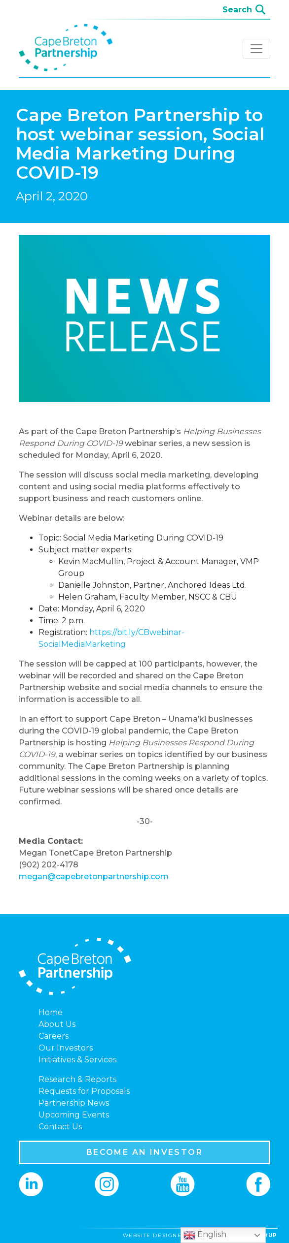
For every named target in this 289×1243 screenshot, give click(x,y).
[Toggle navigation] (256, 49)
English (204, 1235)
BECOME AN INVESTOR (144, 1152)
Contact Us (60, 1126)
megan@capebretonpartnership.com (94, 876)
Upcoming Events (73, 1114)
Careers (53, 1036)
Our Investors (65, 1047)
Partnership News (73, 1103)
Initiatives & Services (77, 1059)
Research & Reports (77, 1079)
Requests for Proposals (84, 1091)
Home (50, 1012)
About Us (56, 1024)
